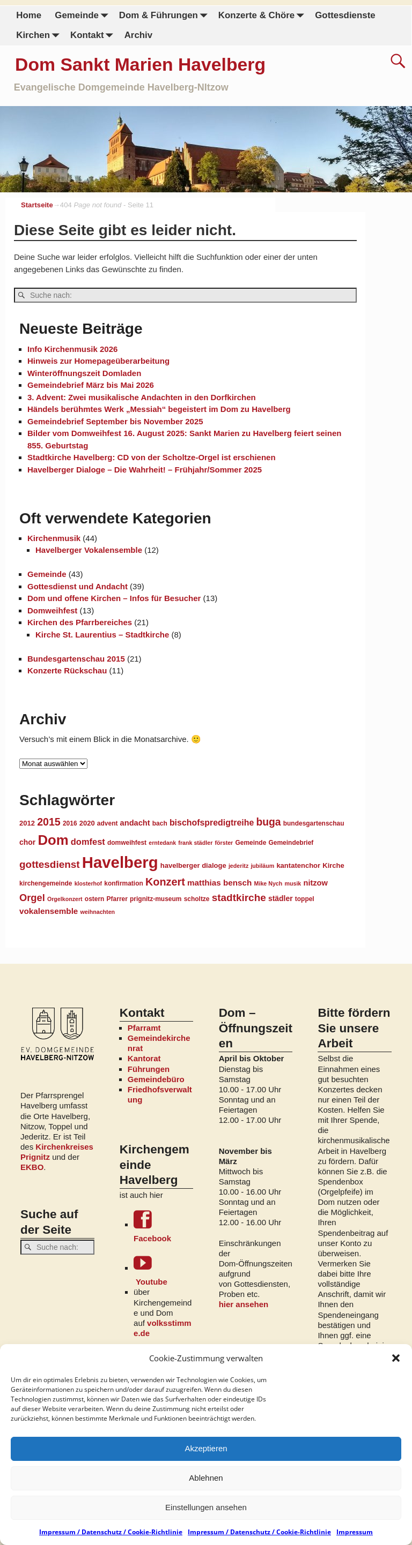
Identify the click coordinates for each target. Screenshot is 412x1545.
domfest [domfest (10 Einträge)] (88, 841)
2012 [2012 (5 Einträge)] (27, 823)
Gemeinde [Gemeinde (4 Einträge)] (250, 842)
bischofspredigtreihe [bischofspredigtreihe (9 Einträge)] (212, 822)
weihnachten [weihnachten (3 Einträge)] (97, 911)
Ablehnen (206, 1477)
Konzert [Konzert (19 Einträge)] (165, 881)
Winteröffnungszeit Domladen (84, 372)
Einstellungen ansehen (206, 1507)
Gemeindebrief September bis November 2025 (115, 420)
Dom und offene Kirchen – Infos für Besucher (114, 597)
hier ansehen (244, 1303)
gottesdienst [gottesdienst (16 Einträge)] (49, 863)
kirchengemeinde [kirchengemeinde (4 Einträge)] (45, 883)
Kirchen (39, 36)
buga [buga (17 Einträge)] (268, 821)
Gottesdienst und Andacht (77, 585)
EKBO (31, 1166)
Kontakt (93, 36)
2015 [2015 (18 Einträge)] (49, 821)
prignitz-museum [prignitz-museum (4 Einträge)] (155, 898)
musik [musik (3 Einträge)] (292, 883)
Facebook (163, 1226)
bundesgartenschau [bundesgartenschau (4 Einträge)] (313, 823)
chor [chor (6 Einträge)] (27, 841)
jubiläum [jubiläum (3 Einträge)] (262, 865)
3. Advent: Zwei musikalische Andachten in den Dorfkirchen (141, 396)
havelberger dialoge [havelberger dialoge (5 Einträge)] (193, 865)
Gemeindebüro (156, 1078)
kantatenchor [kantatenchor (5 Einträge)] (298, 865)
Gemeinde (83, 16)
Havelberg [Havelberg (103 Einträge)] (120, 862)
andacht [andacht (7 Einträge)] (135, 822)
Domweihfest (52, 609)
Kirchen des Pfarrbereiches (79, 621)
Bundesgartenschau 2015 (76, 658)
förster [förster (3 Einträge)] (224, 842)
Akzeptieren (206, 1448)
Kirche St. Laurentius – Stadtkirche (102, 634)
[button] (396, 1358)
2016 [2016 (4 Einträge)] (70, 823)
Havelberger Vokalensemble (88, 549)
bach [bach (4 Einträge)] (159, 823)
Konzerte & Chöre (263, 16)
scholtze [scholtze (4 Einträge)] (197, 898)
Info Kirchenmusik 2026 (72, 348)
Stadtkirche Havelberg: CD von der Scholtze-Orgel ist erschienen (151, 456)
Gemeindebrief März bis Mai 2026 (90, 384)
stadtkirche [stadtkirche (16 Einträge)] (239, 897)
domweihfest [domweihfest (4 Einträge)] (126, 842)
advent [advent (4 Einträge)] (107, 823)
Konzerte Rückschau (67, 669)
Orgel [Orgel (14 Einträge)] (32, 897)
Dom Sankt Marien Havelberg (140, 64)
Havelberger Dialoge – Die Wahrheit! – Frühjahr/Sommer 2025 (144, 469)
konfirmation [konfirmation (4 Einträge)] (123, 883)
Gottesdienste (345, 15)
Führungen (149, 1068)
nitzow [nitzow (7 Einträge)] (315, 882)
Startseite (37, 205)
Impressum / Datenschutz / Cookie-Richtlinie (110, 1531)
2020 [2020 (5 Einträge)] (87, 823)
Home (28, 15)
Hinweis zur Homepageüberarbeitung (98, 360)
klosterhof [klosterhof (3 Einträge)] (88, 883)
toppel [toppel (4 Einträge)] (304, 898)
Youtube (163, 1269)
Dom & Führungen (165, 16)
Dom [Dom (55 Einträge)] (53, 839)
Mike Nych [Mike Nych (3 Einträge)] (268, 883)
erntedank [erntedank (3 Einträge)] (162, 842)
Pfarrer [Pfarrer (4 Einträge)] (117, 898)
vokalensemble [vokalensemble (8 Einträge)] (48, 910)
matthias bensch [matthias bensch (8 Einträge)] (219, 882)
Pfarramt (144, 1027)
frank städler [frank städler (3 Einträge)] (195, 842)
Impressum (354, 1531)
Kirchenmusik (53, 537)
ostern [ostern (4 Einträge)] (95, 898)
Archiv (138, 35)
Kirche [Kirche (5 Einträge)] (333, 865)
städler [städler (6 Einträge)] (280, 898)
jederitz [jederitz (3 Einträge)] (238, 865)
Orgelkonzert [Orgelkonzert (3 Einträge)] (65, 898)
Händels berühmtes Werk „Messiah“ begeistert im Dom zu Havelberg (159, 408)
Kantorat (144, 1057)
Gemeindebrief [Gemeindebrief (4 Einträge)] (290, 842)
